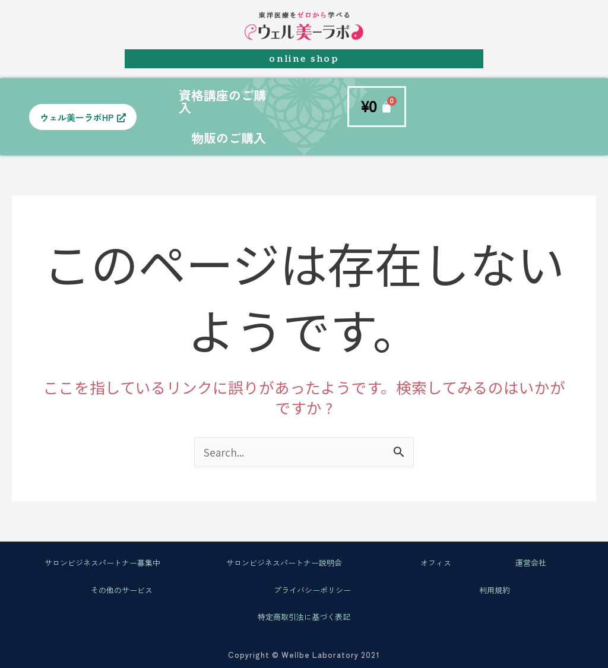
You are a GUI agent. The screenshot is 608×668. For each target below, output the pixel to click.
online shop (304, 59)
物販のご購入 (228, 138)
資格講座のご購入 (222, 101)
